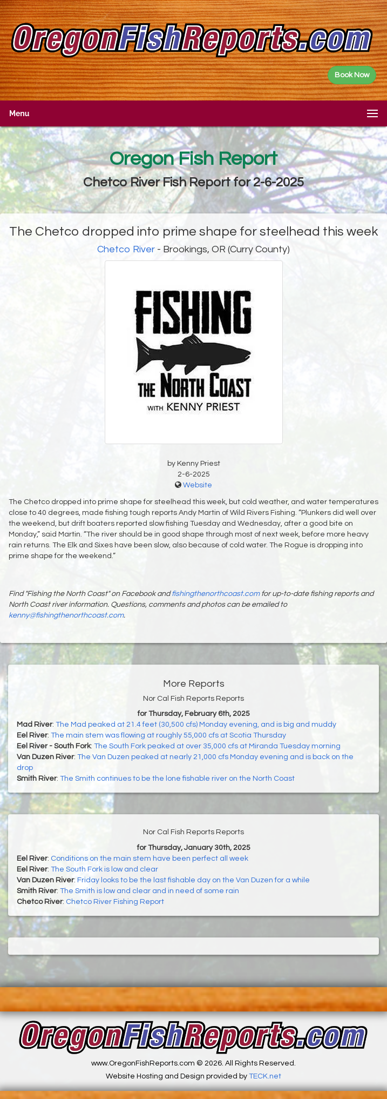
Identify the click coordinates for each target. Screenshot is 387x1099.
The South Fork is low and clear (104, 869)
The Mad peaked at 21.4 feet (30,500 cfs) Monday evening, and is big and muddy (196, 724)
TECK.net (265, 1076)
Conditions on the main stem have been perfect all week (149, 858)
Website (197, 485)
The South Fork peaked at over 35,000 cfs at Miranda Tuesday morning (217, 746)
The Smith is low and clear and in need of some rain (149, 891)
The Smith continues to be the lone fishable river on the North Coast (177, 778)
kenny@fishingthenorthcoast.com (66, 615)
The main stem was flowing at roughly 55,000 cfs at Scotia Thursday (168, 735)
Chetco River (126, 249)
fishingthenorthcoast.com (216, 594)
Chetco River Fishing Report (115, 902)
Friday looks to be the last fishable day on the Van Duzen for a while (193, 880)
